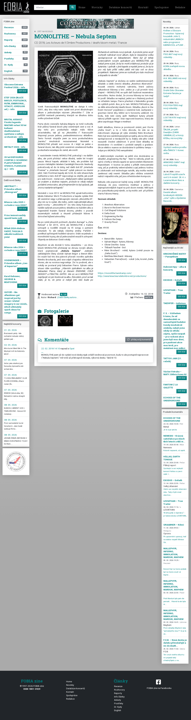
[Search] (50, 7)
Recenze (118, 686)
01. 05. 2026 (10, 330)
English (117, 710)
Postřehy (118, 703)
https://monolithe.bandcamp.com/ (115, 273)
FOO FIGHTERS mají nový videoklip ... (172, 106)
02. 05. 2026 (10, 345)
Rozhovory (119, 689)
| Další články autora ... (67, 297)
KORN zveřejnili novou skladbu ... (174, 66)
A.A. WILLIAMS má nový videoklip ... (174, 79)
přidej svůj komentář (139, 339)
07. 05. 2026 (10, 360)
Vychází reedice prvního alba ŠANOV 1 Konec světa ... (175, 149)
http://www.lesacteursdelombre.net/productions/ (122, 276)
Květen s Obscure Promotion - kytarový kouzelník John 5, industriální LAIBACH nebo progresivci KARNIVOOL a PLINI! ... (174, 36)
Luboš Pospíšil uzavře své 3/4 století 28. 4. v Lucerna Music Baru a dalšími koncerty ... (174, 177)
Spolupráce (162, 7)
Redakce (180, 7)
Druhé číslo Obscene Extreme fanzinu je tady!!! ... (173, 92)
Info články (119, 696)
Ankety (117, 700)
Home (81, 7)
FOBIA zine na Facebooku (159, 684)
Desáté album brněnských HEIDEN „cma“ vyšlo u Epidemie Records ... (174, 195)
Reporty (118, 693)
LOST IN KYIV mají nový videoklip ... (174, 118)
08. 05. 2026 (10, 404)
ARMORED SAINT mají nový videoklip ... (174, 162)
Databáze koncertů (120, 7)
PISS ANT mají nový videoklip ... (172, 54)
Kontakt (143, 7)
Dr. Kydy (118, 707)
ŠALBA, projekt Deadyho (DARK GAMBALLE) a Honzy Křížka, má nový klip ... (173, 132)
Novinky (97, 7)
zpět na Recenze (43, 31)
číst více (22, 91)
